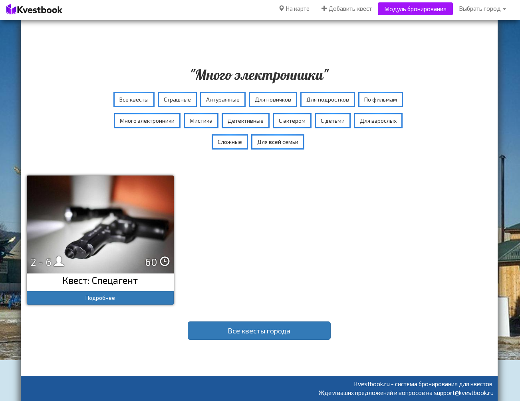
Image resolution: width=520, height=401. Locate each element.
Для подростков (327, 99)
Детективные (246, 120)
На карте (294, 8)
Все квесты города (259, 330)
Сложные (230, 141)
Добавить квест (347, 8)
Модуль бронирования (415, 8)
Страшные (177, 99)
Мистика (201, 120)
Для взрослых (378, 120)
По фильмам (380, 99)
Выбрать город (482, 8)
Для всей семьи (277, 141)
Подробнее (100, 297)
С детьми (333, 120)
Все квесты (134, 99)
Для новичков (273, 99)
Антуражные (223, 99)
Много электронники (147, 120)
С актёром (292, 120)
